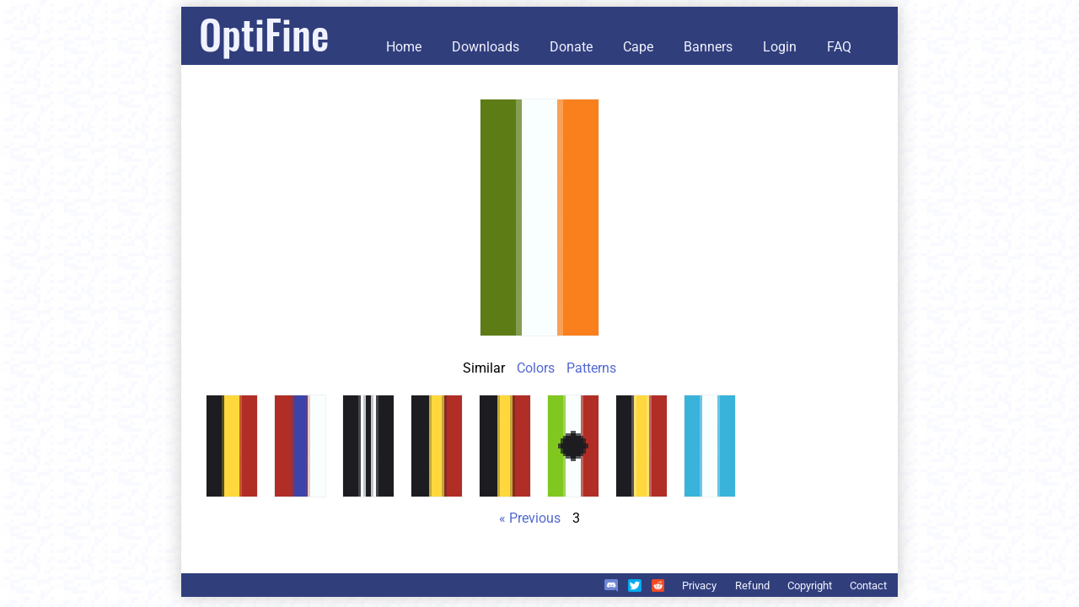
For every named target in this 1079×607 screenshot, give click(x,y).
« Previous (530, 518)
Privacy (699, 585)
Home (403, 47)
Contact (868, 585)
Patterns (591, 368)
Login (780, 47)
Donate (571, 47)
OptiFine (264, 33)
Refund (752, 585)
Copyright (809, 585)
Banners (708, 47)
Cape (638, 47)
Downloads (485, 47)
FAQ (839, 47)
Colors (536, 368)
